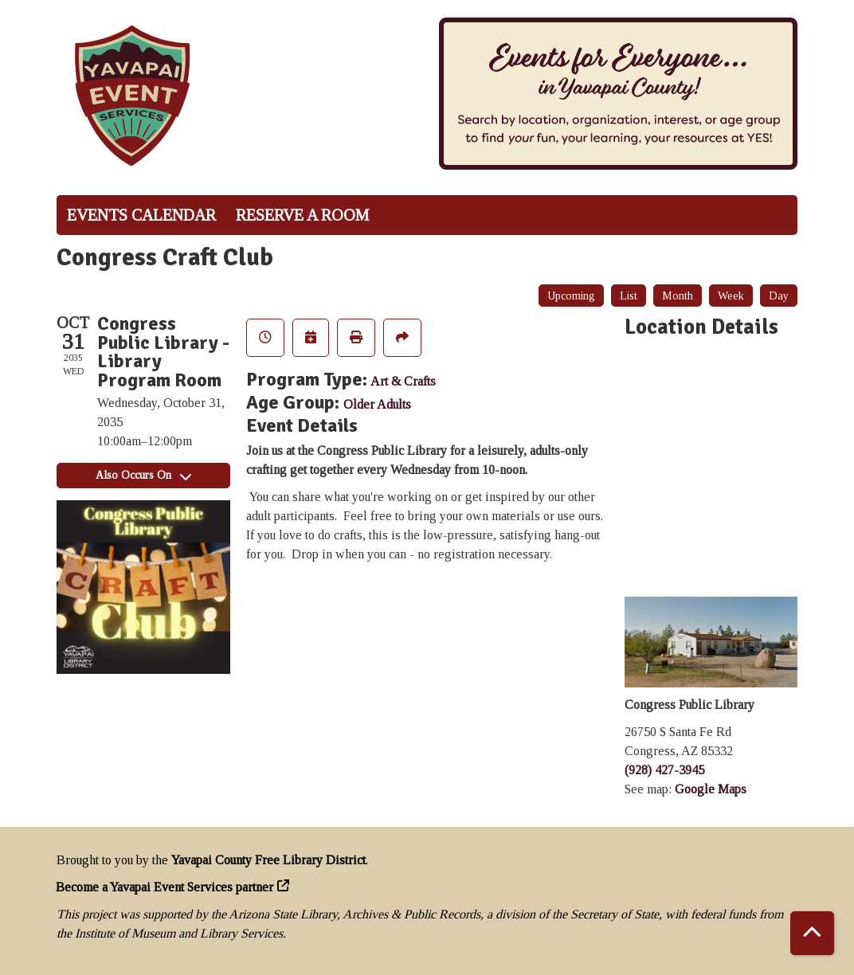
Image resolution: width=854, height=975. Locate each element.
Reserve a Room (302, 215)
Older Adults (377, 404)
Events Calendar (141, 215)
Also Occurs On (143, 475)
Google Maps (710, 789)
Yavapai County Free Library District (268, 860)
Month (677, 296)
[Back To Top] (812, 933)
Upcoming (571, 296)
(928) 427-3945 (664, 770)
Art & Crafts (403, 381)
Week (731, 296)
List (628, 296)
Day (779, 296)
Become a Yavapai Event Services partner (165, 887)
